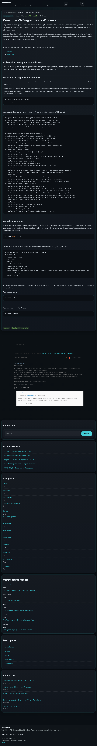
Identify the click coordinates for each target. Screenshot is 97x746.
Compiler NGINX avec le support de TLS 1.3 (18, 460)
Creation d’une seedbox (11, 503)
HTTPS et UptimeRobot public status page (18, 468)
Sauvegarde (7, 538)
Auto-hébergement (9, 517)
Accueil (5, 734)
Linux (5, 483)
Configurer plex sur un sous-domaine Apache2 (19, 590)
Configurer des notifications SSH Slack (16, 456)
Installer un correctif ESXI (12, 706)
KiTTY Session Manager (11, 600)
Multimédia (7, 531)
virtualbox (15, 328)
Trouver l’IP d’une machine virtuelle (15, 693)
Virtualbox (10, 54)
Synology (6, 552)
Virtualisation (12, 12)
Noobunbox (6, 2)
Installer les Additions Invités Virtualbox (17, 687)
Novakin (21, 393)
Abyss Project (9, 647)
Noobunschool (8, 497)
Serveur (6, 511)
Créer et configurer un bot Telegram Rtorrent (19, 464)
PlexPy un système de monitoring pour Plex (18, 620)
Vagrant (9, 52)
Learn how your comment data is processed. (57, 353)
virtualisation (24, 328)
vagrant (6, 328)
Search (86, 434)
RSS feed (4, 743)
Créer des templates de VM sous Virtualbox (18, 680)
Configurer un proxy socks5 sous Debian (17, 451)
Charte (20, 734)
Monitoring (7, 524)
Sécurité (6, 545)
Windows (6, 566)
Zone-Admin (9, 663)
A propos (13, 734)
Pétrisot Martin (30, 395)
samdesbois (7, 585)
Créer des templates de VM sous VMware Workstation (22, 700)
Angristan (8, 651)
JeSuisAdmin (9, 659)
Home (5, 12)
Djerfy (7, 655)
